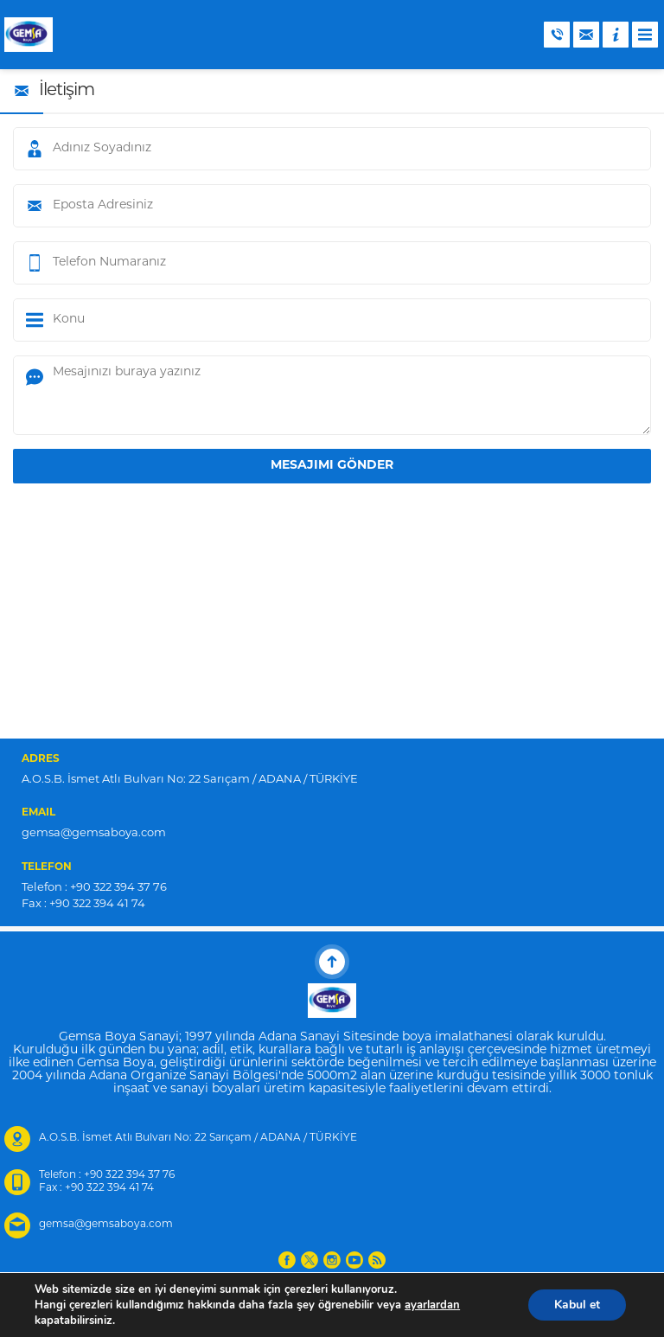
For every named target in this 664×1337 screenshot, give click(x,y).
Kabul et (577, 1304)
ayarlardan (432, 1305)
